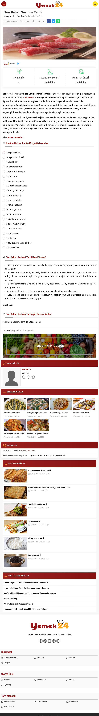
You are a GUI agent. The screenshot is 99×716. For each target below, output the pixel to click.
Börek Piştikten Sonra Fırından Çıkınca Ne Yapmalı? (49, 487)
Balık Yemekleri (18, 16)
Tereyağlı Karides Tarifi (14, 433)
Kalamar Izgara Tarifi (59, 412)
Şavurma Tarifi (34, 521)
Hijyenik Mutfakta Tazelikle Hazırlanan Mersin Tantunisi (27, 588)
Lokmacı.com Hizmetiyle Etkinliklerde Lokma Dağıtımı (26, 609)
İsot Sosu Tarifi (34, 555)
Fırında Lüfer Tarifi (81, 412)
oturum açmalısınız (27, 451)
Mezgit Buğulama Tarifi (37, 412)
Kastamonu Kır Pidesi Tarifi (39, 470)
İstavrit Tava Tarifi (12, 412)
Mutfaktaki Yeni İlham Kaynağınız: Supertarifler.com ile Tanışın (30, 593)
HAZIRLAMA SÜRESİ (49, 77)
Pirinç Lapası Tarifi (36, 538)
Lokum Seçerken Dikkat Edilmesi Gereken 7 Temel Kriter (27, 583)
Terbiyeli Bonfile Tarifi (37, 504)
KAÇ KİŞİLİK (18, 77)
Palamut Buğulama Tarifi (37, 433)
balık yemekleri (15, 331)
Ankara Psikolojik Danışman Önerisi (18, 604)
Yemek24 (14, 64)
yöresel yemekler (28, 331)
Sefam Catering (10, 599)
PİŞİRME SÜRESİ (80, 77)
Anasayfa (8, 16)
